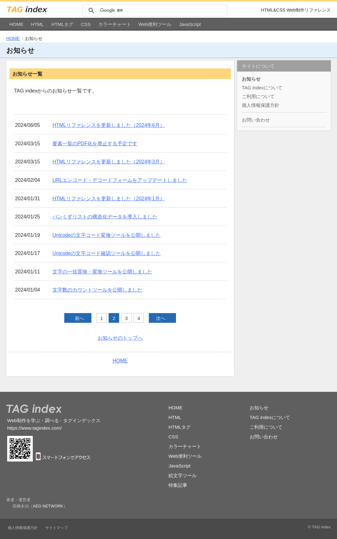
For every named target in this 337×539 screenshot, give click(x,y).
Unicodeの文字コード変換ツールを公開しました (106, 235)
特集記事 (177, 485)
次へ (160, 318)
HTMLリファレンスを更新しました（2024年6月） (108, 125)
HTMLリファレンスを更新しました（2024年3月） (108, 161)
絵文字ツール (182, 475)
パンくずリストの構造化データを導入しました (104, 216)
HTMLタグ (62, 24)
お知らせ (251, 79)
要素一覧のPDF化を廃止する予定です (94, 143)
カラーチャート (114, 24)
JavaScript (190, 24)
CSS (86, 24)
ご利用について (258, 96)
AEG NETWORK (48, 506)
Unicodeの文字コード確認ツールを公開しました (106, 253)
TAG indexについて (262, 87)
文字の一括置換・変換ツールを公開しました (102, 271)
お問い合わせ (256, 119)
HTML (37, 24)
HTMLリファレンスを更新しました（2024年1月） (108, 198)
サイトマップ (56, 528)
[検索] (162, 10)
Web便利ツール (155, 24)
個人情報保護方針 (260, 105)
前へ (79, 318)
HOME (16, 24)
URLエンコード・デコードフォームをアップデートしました (119, 180)
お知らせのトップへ (120, 338)
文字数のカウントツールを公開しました (97, 289)
